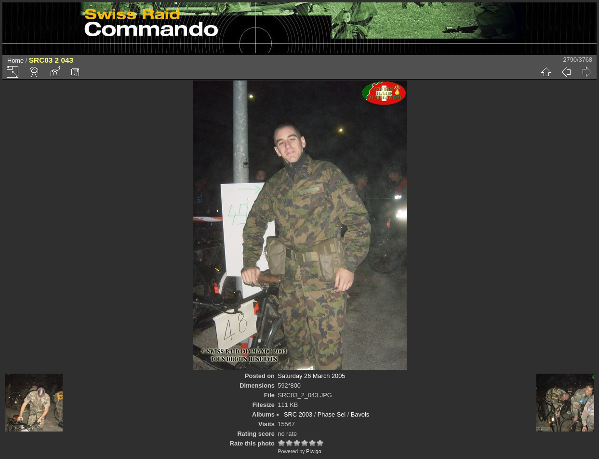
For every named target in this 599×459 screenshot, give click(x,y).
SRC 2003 (298, 414)
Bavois (360, 414)
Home (15, 60)
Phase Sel (332, 414)
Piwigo (313, 451)
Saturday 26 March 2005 (311, 375)
